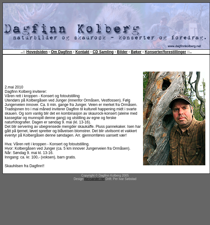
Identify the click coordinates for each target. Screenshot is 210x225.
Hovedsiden (37, 52)
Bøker (136, 52)
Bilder (122, 52)
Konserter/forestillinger (165, 52)
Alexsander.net (94, 179)
